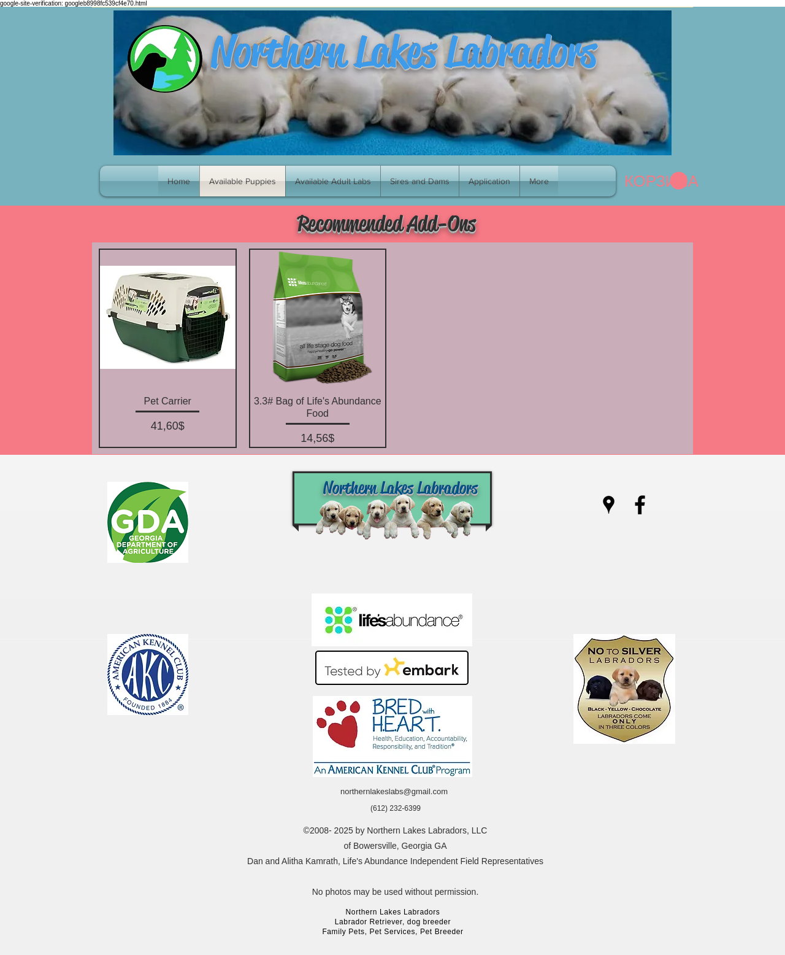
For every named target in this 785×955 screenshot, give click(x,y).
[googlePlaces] (608, 504)
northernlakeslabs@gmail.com (394, 791)
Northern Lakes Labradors (403, 51)
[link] (655, 181)
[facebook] (640, 504)
